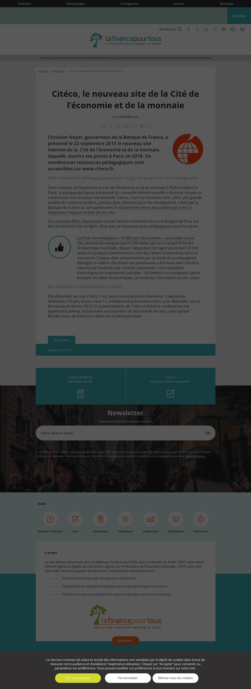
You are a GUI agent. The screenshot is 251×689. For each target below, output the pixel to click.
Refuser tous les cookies (175, 678)
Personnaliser (128, 678)
